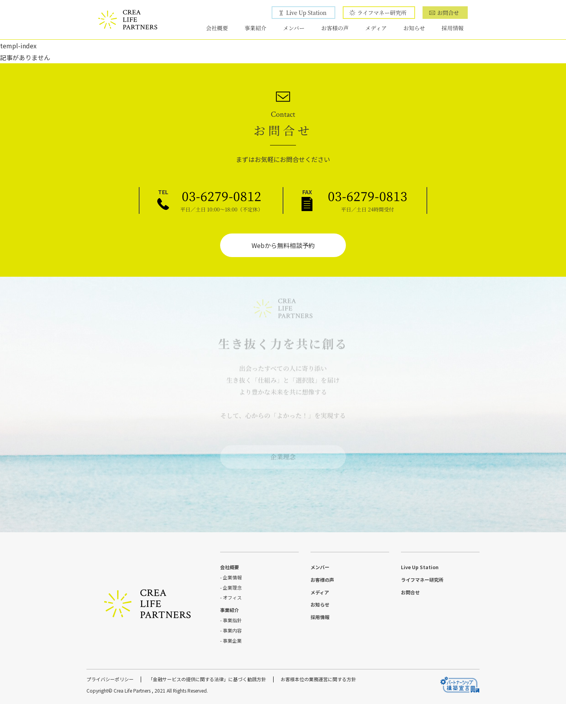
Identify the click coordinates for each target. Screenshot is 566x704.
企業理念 (283, 454)
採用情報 (453, 28)
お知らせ (414, 28)
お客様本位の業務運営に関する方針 (318, 679)
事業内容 (232, 630)
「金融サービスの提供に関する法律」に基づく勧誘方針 (207, 679)
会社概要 (217, 28)
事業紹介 (255, 28)
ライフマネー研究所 (381, 13)
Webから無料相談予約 (283, 245)
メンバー (294, 28)
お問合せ (448, 13)
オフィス (232, 597)
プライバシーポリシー (110, 679)
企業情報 (232, 577)
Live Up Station (306, 13)
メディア (376, 28)
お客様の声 (335, 28)
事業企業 (232, 640)
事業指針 (232, 620)
